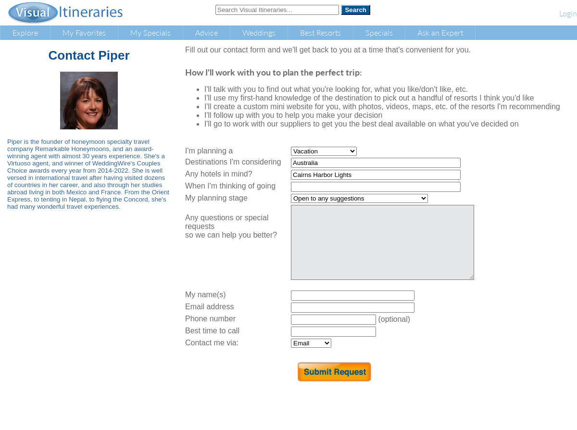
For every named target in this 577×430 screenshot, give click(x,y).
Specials (379, 32)
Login (568, 13)
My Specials (150, 32)
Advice (206, 32)
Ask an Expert (440, 32)
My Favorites (84, 32)
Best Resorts (320, 32)
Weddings (259, 32)
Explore (25, 32)
